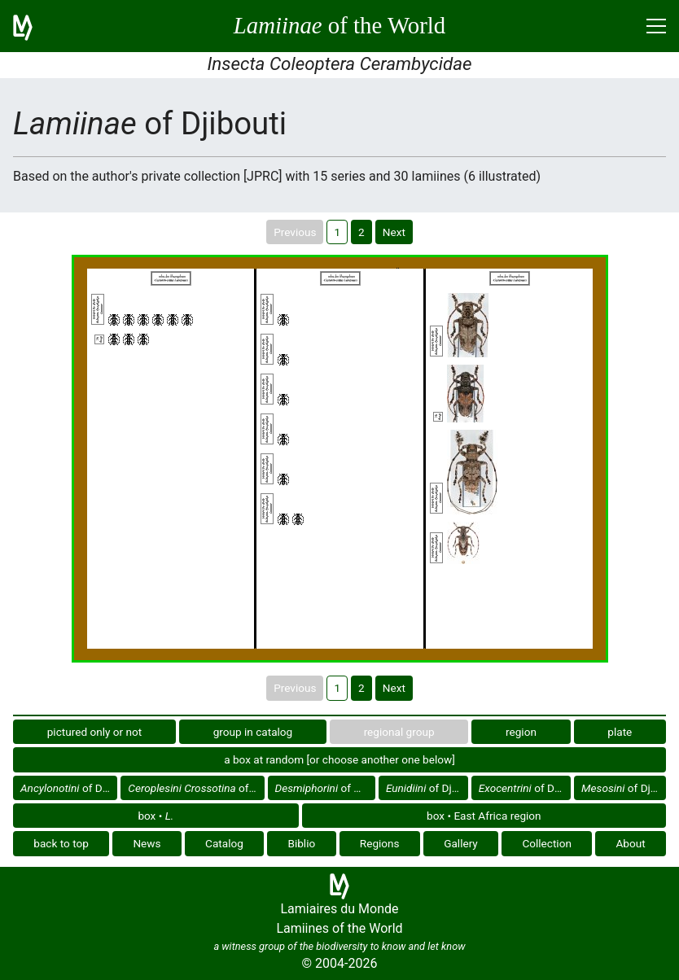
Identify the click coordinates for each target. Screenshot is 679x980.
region (521, 731)
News (146, 843)
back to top (61, 843)
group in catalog (253, 731)
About (631, 843)
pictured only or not (94, 731)
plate (619, 731)
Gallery (461, 843)
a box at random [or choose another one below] (339, 759)
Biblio (301, 843)
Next (394, 231)
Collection (547, 843)
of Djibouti (68, 787)
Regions (380, 843)
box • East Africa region (484, 815)
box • (155, 815)
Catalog (224, 843)
